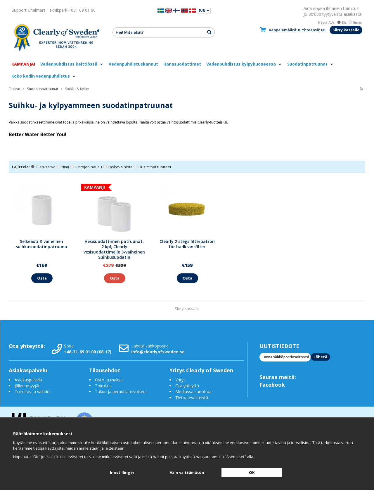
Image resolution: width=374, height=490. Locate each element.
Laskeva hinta (118, 166)
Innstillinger (122, 472)
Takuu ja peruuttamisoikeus (121, 391)
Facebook (272, 384)
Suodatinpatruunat (310, 64)
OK (251, 472)
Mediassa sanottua (193, 391)
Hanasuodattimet (182, 64)
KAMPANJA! (23, 64)
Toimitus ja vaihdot (33, 391)
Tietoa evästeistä (191, 397)
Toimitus (103, 385)
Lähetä (320, 356)
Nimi (63, 166)
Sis (342, 22)
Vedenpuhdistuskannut (133, 64)
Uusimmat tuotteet (152, 166)
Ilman (355, 22)
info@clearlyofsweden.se (158, 351)
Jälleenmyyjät (27, 385)
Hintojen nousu (86, 166)
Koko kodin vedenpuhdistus (43, 76)
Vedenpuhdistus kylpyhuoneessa (244, 64)
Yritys (180, 380)
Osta (42, 278)
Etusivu (14, 88)
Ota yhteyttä (187, 385)
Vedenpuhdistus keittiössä (71, 64)
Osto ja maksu (109, 380)
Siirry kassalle (346, 29)
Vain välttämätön (187, 472)
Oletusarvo (43, 166)
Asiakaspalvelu (28, 380)
